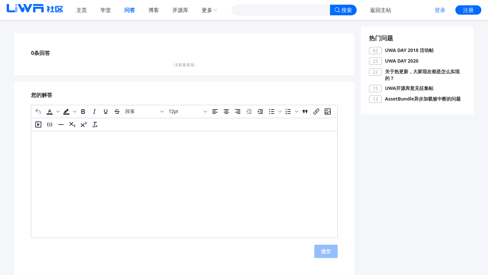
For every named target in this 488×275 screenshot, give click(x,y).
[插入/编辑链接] (316, 111)
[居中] (226, 111)
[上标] (83, 124)
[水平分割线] (61, 124)
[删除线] (117, 111)
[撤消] (38, 111)
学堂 (105, 10)
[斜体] (94, 111)
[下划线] (105, 111)
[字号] (187, 111)
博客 (153, 10)
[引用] (305, 111)
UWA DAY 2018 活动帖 (409, 50)
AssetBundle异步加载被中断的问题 (423, 99)
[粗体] (83, 111)
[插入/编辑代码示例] (49, 124)
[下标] (72, 124)
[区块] (144, 111)
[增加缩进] (260, 111)
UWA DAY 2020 (401, 61)
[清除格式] (95, 124)
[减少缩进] (249, 111)
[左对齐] (215, 111)
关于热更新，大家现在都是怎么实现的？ (422, 74)
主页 (81, 10)
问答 (129, 10)
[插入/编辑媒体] (38, 124)
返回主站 (380, 10)
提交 (326, 251)
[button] (52, 111)
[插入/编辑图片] (327, 111)
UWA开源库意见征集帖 (409, 88)
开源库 (180, 10)
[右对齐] (237, 111)
